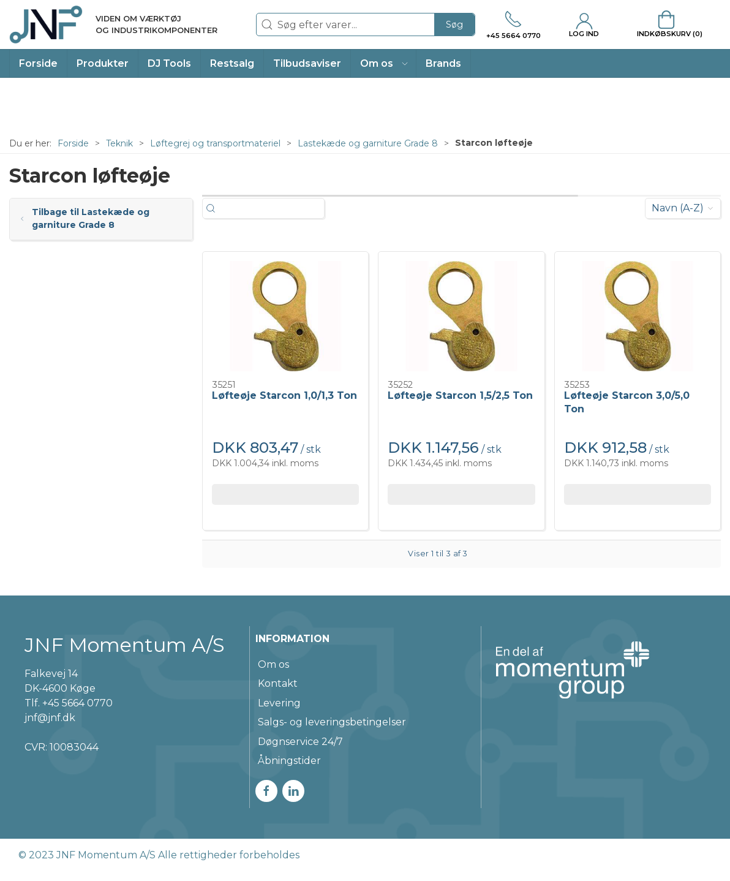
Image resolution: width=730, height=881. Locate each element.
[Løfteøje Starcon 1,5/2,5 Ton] (461, 316)
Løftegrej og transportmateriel (215, 143)
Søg (454, 24)
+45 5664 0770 (77, 703)
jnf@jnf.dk (49, 718)
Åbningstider (289, 760)
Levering (279, 703)
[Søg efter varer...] (276, 208)
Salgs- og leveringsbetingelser (332, 722)
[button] (383, 63)
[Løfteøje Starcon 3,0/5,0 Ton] (637, 316)
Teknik (119, 143)
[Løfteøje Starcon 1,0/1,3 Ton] (285, 316)
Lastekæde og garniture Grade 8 (368, 143)
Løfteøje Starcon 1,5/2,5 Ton (460, 395)
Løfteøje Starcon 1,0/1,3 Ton (284, 395)
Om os (273, 664)
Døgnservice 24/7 (300, 741)
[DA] (113, 24)
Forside (73, 143)
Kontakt (278, 683)
